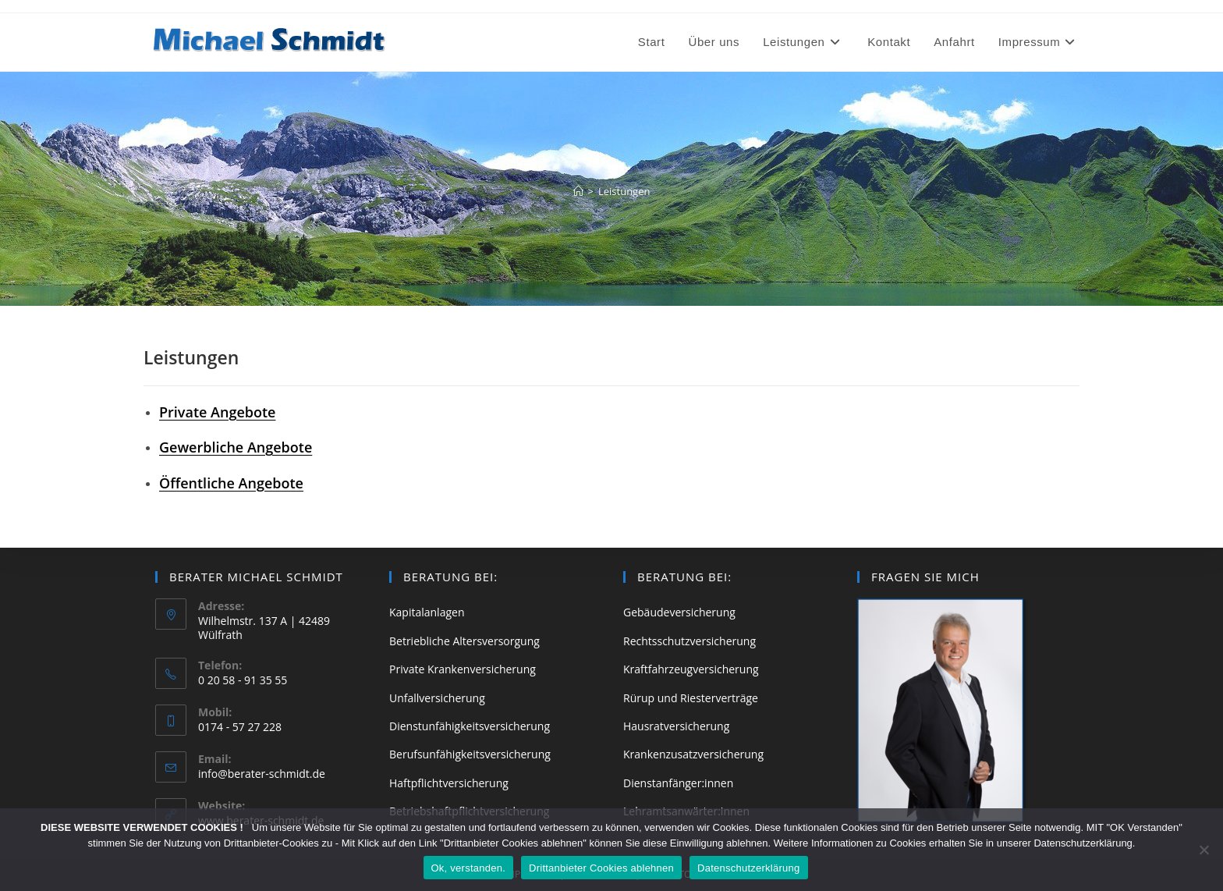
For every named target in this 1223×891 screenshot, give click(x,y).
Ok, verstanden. (468, 868)
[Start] (578, 191)
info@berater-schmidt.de (261, 773)
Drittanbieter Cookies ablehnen (601, 868)
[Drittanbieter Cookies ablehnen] (1203, 849)
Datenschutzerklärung (748, 868)
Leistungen (624, 191)
